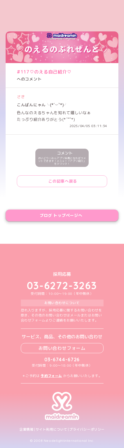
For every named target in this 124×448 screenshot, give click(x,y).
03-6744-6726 (62, 359)
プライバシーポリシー (87, 429)
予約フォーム (51, 375)
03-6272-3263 (62, 285)
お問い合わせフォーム (62, 348)
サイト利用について (51, 429)
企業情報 (26, 429)
